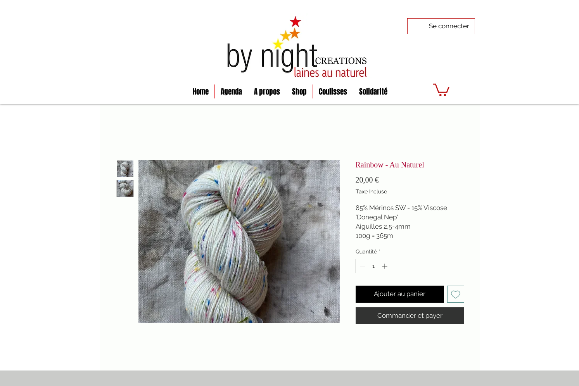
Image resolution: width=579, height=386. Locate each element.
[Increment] (385, 266)
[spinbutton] (373, 266)
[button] (441, 89)
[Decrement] (361, 266)
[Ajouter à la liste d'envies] (455, 294)
